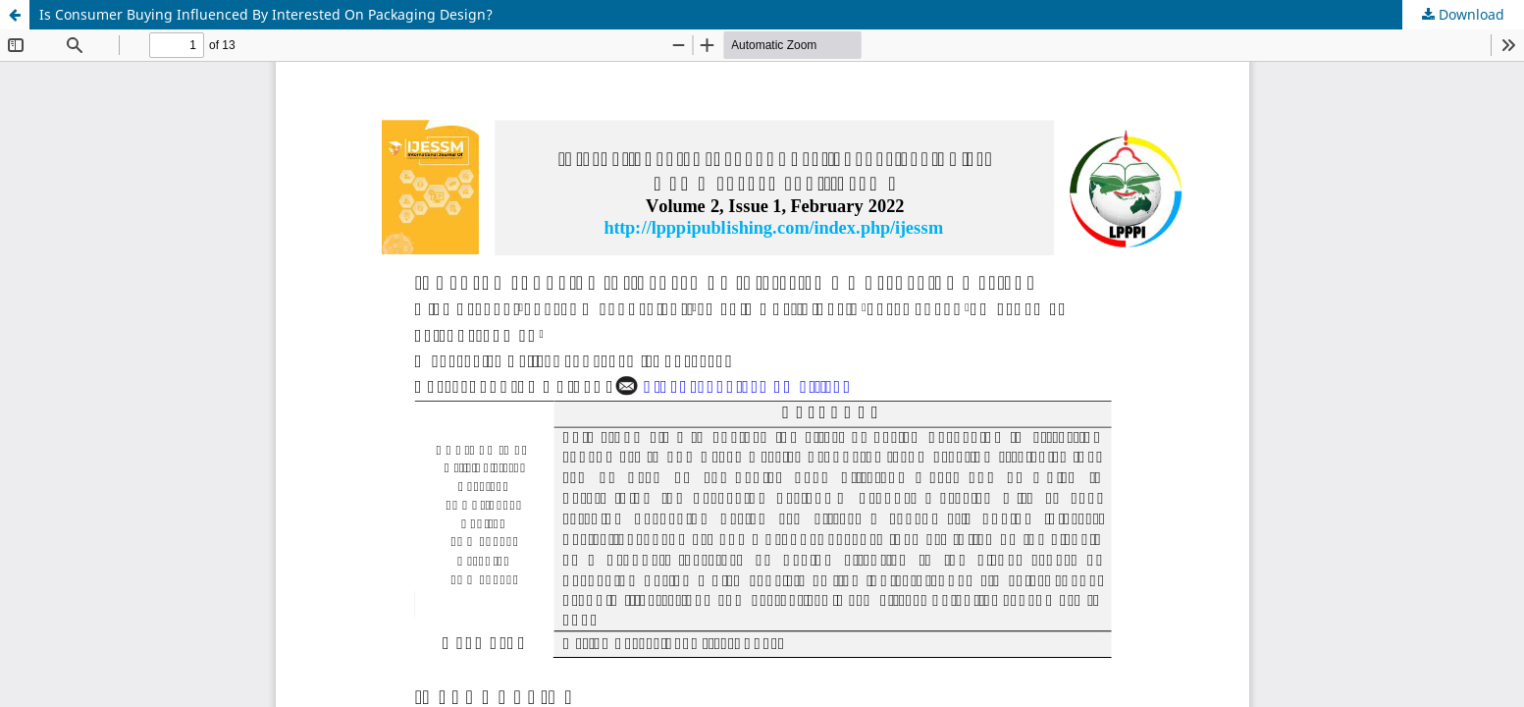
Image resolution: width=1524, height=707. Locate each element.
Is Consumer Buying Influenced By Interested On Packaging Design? (266, 14)
